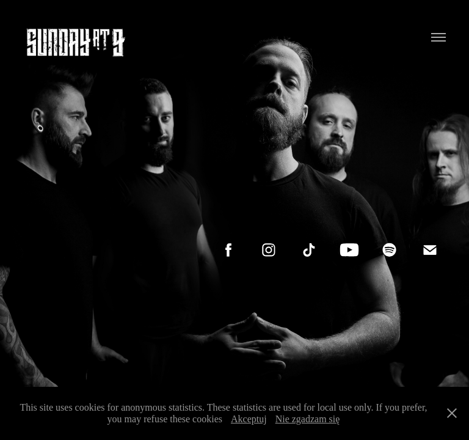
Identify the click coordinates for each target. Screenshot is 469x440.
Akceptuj (249, 419)
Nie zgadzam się (307, 419)
